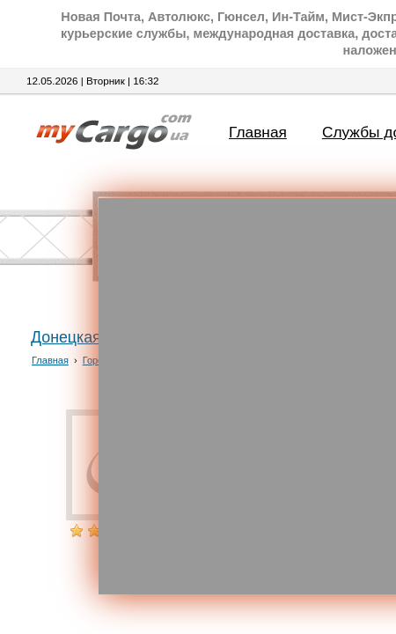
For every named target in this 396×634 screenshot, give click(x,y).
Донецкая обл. (83, 337)
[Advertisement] (198, 396)
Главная (258, 132)
